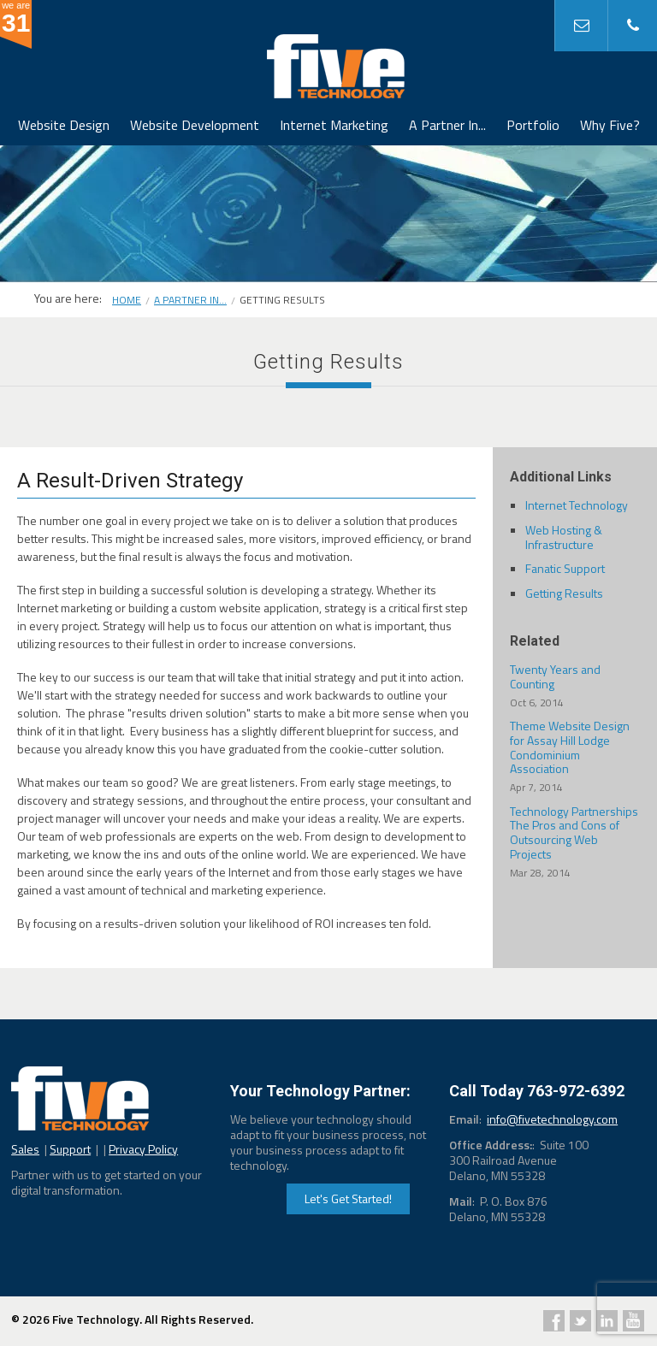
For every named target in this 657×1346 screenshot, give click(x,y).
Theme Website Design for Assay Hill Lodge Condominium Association (575, 755)
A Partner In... (447, 125)
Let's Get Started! (348, 1198)
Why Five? (610, 125)
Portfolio (532, 125)
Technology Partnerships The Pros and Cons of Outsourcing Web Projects (575, 841)
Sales (25, 1149)
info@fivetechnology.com (552, 1119)
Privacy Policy (143, 1149)
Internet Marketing (334, 125)
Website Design (64, 125)
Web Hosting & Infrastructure (563, 537)
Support (70, 1149)
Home (126, 300)
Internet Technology (576, 505)
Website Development (194, 125)
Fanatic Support (565, 568)
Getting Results (564, 593)
